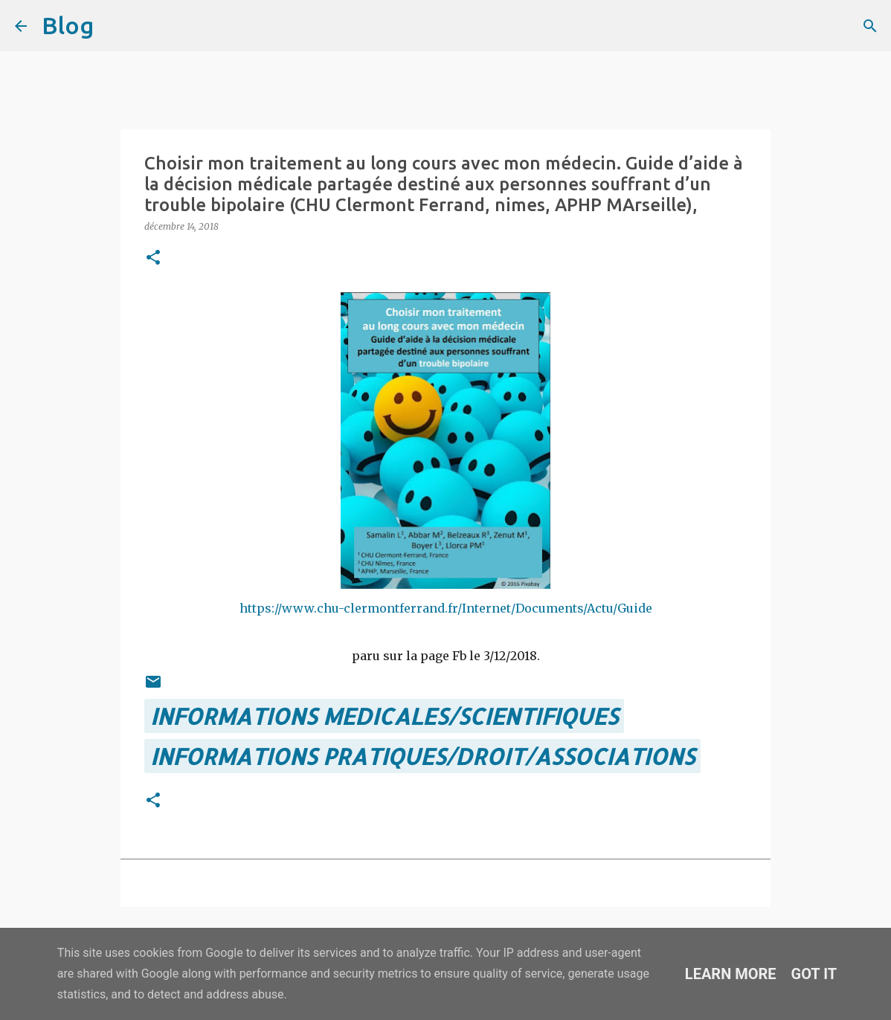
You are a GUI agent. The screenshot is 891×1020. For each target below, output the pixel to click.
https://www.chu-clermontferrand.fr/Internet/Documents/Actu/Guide (445, 608)
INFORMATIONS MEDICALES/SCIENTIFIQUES (384, 716)
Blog (68, 25)
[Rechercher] (114, 26)
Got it (814, 974)
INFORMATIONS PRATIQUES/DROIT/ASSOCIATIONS (422, 756)
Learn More (730, 974)
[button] (153, 258)
